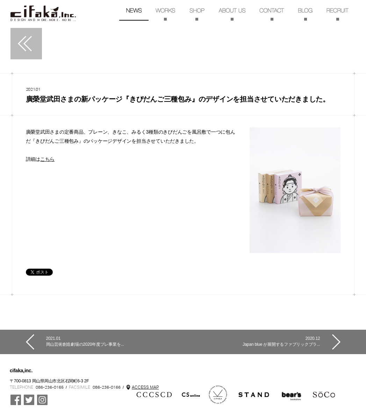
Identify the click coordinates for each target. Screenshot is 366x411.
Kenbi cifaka (218, 394)
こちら (47, 159)
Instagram (42, 400)
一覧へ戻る (26, 43)
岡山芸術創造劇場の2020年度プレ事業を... (114, 341)
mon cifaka (191, 394)
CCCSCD (154, 394)
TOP (43, 13)
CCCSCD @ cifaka (29, 400)
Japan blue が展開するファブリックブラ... (251, 341)
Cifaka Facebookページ (15, 400)
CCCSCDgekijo (291, 394)
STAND (254, 394)
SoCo (324, 394)
